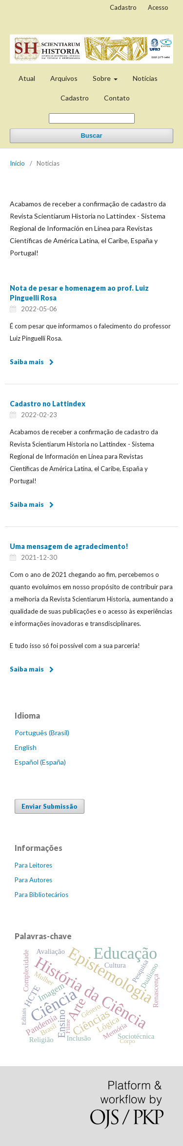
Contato (117, 98)
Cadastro (75, 98)
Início (17, 163)
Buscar (91, 135)
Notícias (145, 78)
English (26, 747)
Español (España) (40, 762)
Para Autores (33, 880)
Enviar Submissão (49, 806)
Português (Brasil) (42, 732)
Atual (27, 78)
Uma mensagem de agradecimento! (69, 546)
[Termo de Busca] (92, 118)
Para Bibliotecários (41, 894)
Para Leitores (33, 865)
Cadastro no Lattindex (47, 403)
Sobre (102, 78)
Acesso (158, 7)
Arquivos (64, 78)
